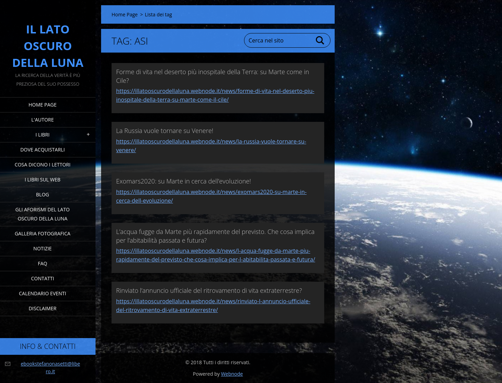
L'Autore (42, 119)
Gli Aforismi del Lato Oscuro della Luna (42, 214)
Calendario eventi (42, 293)
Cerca (320, 40)
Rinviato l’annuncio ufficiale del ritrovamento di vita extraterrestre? (209, 290)
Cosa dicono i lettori (42, 164)
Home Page (42, 104)
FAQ (42, 263)
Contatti (42, 278)
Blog (42, 194)
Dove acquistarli (42, 149)
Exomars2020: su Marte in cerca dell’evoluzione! (183, 181)
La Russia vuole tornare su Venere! (164, 130)
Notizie (42, 248)
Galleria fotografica (42, 233)
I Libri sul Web (43, 179)
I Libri (43, 134)
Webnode (232, 373)
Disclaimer (42, 308)
